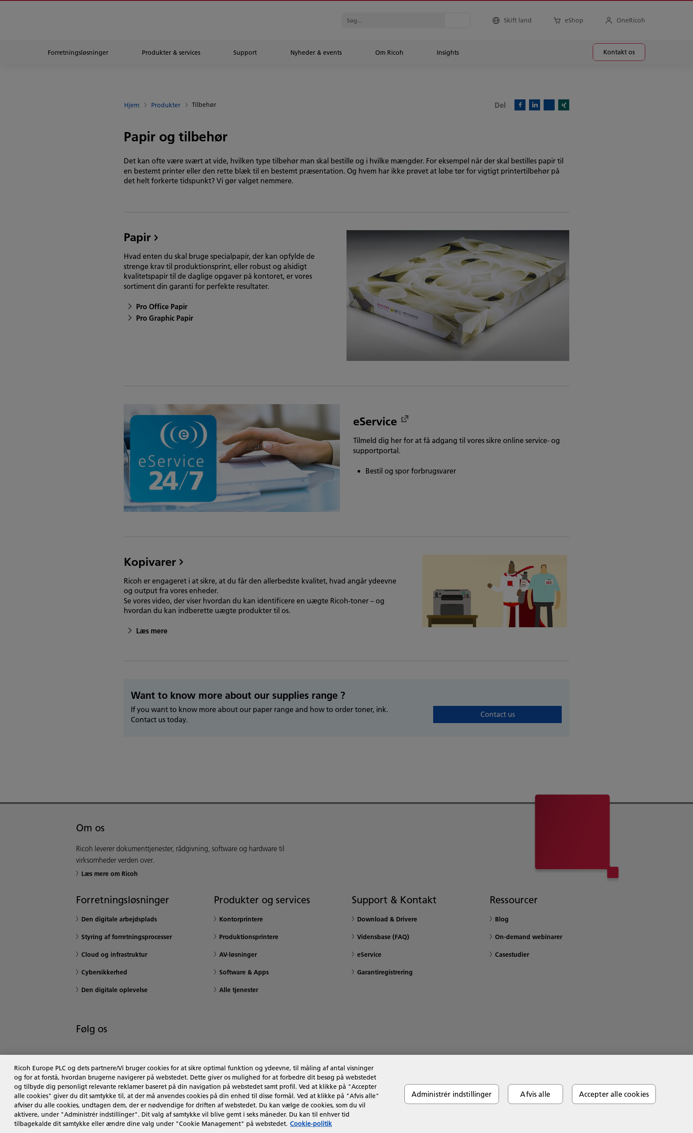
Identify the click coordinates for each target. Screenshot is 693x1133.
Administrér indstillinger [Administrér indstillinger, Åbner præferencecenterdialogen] (451, 1094)
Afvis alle (535, 1094)
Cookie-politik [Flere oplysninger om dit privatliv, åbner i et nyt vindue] (311, 1124)
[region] (346, 1094)
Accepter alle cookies (614, 1094)
